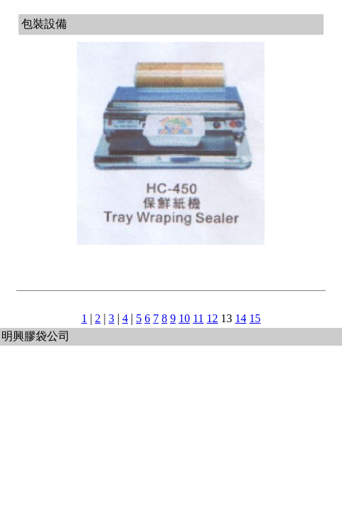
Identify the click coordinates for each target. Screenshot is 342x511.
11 (198, 318)
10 (184, 318)
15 (255, 318)
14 (241, 318)
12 (212, 318)
